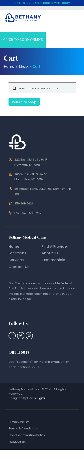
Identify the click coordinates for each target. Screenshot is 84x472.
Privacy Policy (19, 422)
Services (16, 259)
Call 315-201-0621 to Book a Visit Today (42, 3)
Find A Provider (55, 246)
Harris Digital (36, 398)
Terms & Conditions (23, 428)
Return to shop (24, 102)
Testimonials (53, 259)
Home (9, 66)
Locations (17, 253)
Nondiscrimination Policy (27, 435)
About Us (50, 253)
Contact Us (19, 266)
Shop (23, 66)
